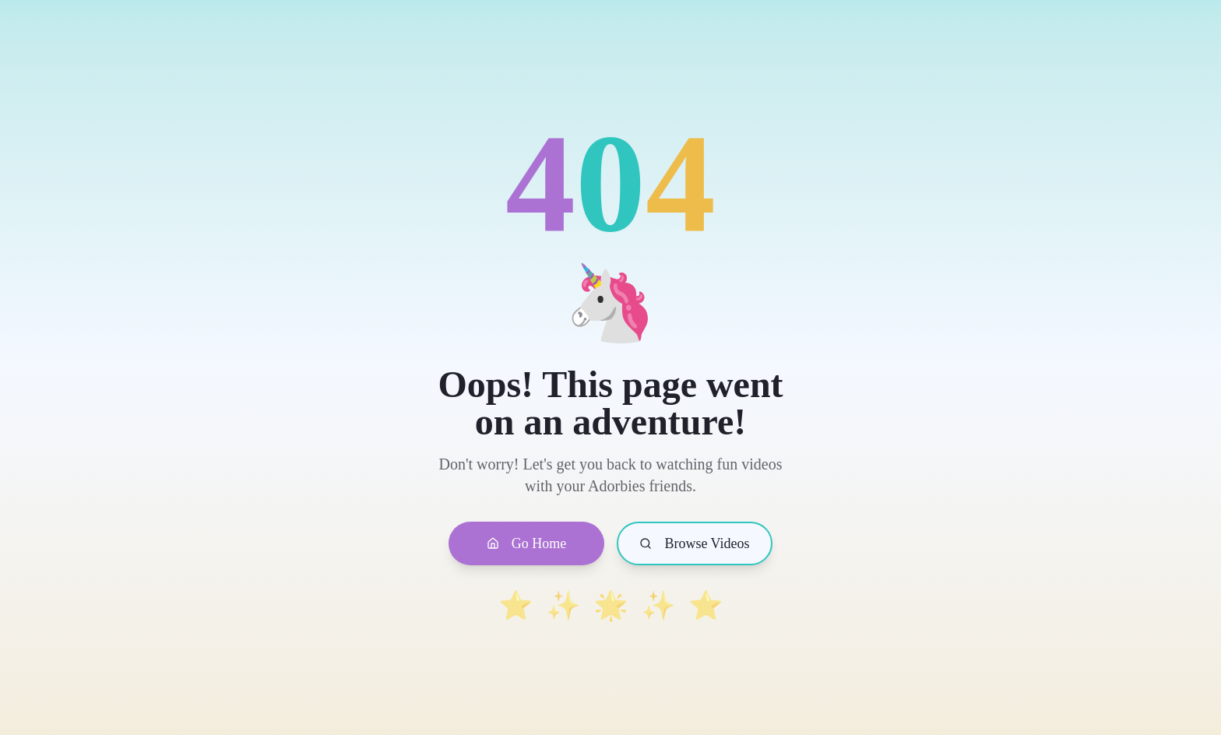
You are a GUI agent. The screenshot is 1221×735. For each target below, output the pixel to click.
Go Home (527, 543)
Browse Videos (694, 543)
